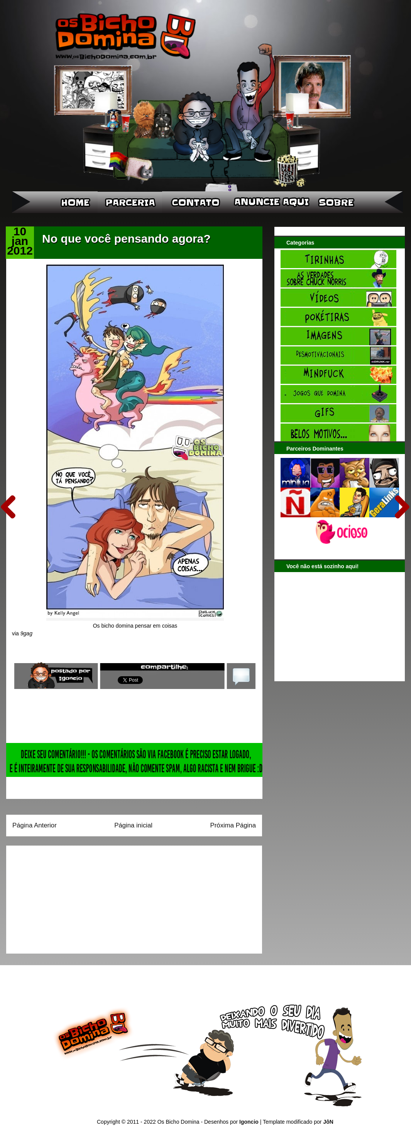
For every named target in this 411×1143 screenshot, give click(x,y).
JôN (328, 1122)
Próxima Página (233, 825)
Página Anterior (34, 825)
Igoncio (249, 1122)
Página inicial (133, 825)
